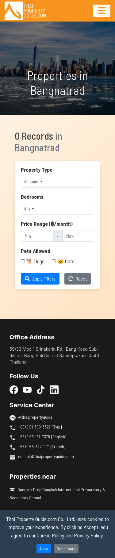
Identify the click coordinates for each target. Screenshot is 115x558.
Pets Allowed (35, 250)
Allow (43, 548)
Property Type (36, 169)
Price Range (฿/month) (47, 223)
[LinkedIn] (54, 389)
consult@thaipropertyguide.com (46, 456)
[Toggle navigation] (101, 11)
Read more (66, 548)
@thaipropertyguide (35, 417)
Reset (77, 278)
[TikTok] (40, 389)
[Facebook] (14, 389)
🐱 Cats (66, 261)
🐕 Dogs (35, 261)
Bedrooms (32, 196)
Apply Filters (40, 278)
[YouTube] (27, 389)
